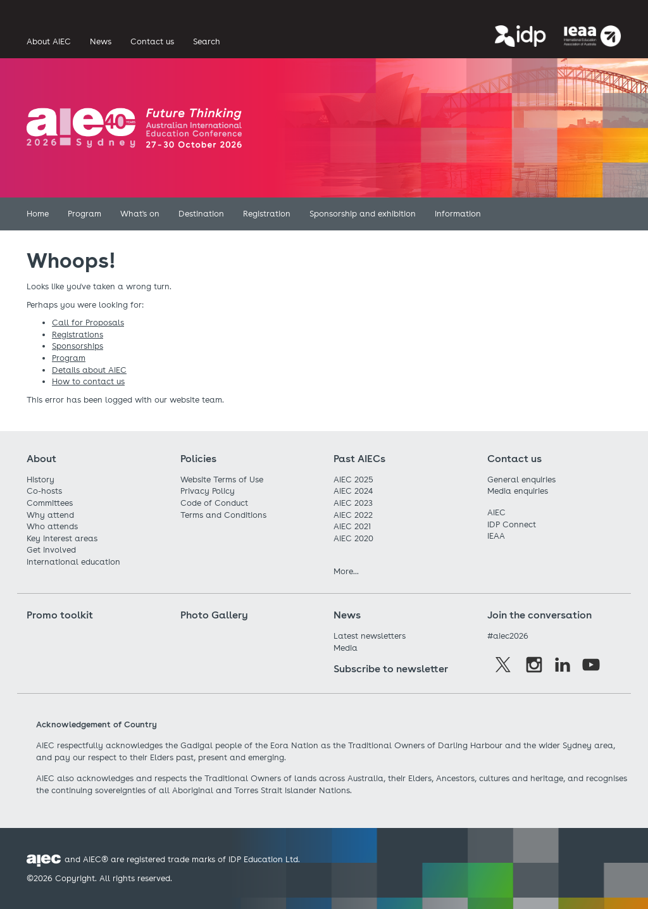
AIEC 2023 (353, 503)
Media (345, 648)
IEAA (496, 536)
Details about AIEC (89, 370)
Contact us (514, 459)
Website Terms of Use (221, 479)
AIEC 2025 (353, 479)
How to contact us (88, 381)
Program (68, 358)
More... (346, 571)
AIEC (496, 512)
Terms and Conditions (223, 515)
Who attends (52, 526)
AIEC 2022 (353, 515)
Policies (198, 459)
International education (73, 562)
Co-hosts (44, 491)
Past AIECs (359, 459)
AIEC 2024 (353, 491)
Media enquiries (517, 491)
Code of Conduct (214, 503)
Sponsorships (77, 346)
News (347, 615)
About (41, 459)
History (40, 479)
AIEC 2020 (353, 538)
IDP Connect (511, 524)
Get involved (51, 550)
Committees (50, 503)
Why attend (50, 515)
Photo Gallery (214, 615)
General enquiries (521, 479)
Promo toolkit (60, 615)
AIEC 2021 (352, 526)
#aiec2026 (507, 636)
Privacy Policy (207, 491)
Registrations (77, 334)
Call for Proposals (88, 322)
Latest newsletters (369, 636)
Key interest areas (62, 538)
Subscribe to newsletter (390, 669)
